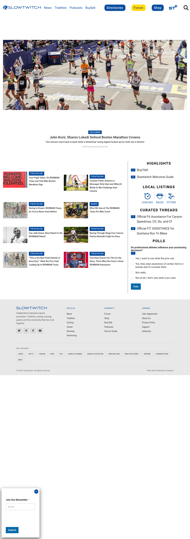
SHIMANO (147, 354)
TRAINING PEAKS (162, 354)
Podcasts (76, 8)
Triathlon (61, 8)
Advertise (146, 331)
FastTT (31, 354)
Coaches (147, 202)
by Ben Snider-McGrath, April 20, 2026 (95, 147)
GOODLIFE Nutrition (95, 354)
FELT (61, 354)
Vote (136, 286)
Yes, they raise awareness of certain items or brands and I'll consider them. (159, 265)
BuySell (90, 8)
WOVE (20, 360)
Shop (158, 8)
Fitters (171, 202)
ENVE (52, 354)
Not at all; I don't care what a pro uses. (155, 277)
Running (70, 331)
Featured (95, 132)
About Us (146, 318)
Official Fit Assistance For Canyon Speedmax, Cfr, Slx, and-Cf (159, 219)
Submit (12, 530)
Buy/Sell (142, 170)
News (48, 8)
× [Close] (36, 491)
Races (159, 202)
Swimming (72, 335)
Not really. (140, 272)
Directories (115, 8)
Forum (138, 8)
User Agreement (149, 314)
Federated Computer (165, 370)
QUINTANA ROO (114, 354)
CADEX (20, 354)
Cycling (70, 322)
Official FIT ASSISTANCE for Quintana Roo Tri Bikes (155, 231)
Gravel (70, 327)
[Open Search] (186, 8)
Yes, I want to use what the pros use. (155, 258)
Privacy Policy (148, 322)
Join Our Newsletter (17, 499)
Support (145, 327)
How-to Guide (110, 331)
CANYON (42, 354)
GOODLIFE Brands (75, 354)
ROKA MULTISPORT (132, 354)
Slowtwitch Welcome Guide (155, 177)
